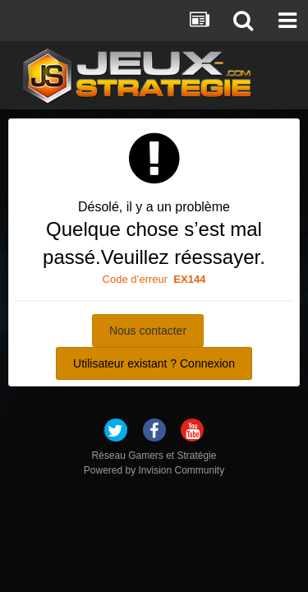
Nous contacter (147, 330)
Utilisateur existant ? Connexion (154, 363)
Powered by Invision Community (154, 470)
